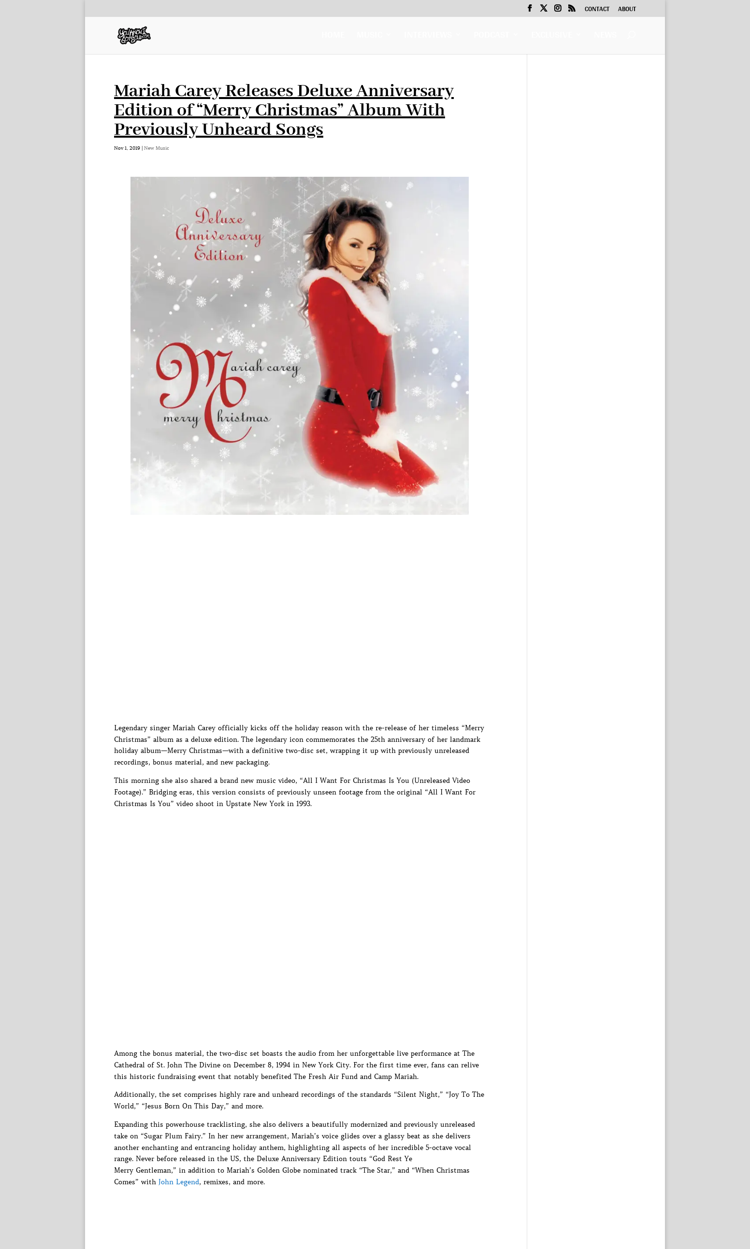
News (605, 37)
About (627, 10)
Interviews (428, 37)
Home (333, 37)
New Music (156, 148)
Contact (597, 10)
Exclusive (551, 37)
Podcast (491, 37)
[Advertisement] (290, 1210)
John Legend (179, 1182)
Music (369, 37)
